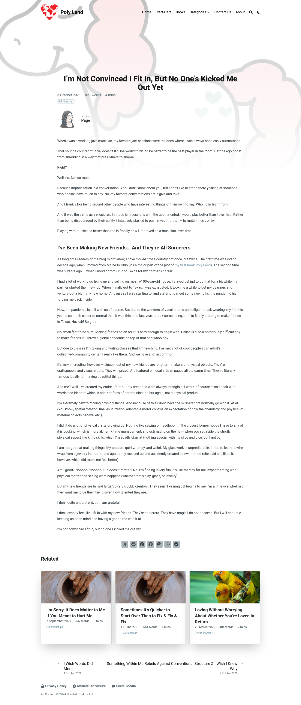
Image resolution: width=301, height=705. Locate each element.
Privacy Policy (54, 686)
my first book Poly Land (193, 265)
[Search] (251, 12)
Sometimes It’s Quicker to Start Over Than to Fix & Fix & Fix (149, 615)
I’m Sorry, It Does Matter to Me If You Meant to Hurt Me (75, 612)
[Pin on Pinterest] (142, 544)
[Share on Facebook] (150, 544)
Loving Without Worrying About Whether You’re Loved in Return (224, 615)
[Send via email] (159, 544)
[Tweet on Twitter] (124, 544)
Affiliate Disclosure (89, 686)
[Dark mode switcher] (258, 12)
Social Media (124, 686)
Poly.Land (72, 12)
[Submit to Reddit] (133, 544)
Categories (198, 12)
